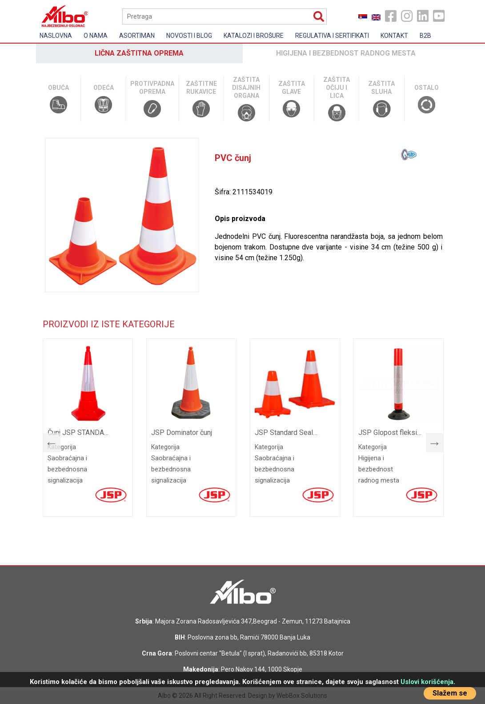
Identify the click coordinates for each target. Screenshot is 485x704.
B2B (425, 35)
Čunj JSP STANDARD (80, 432)
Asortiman (137, 35)
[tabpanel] (88, 427)
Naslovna (56, 35)
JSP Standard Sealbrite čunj (287, 432)
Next (430, 440)
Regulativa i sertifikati (332, 35)
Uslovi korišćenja (427, 682)
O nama (96, 35)
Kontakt (394, 35)
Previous (47, 440)
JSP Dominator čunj (181, 432)
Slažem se (450, 693)
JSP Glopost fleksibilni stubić (390, 432)
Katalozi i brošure (254, 35)
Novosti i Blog (189, 35)
